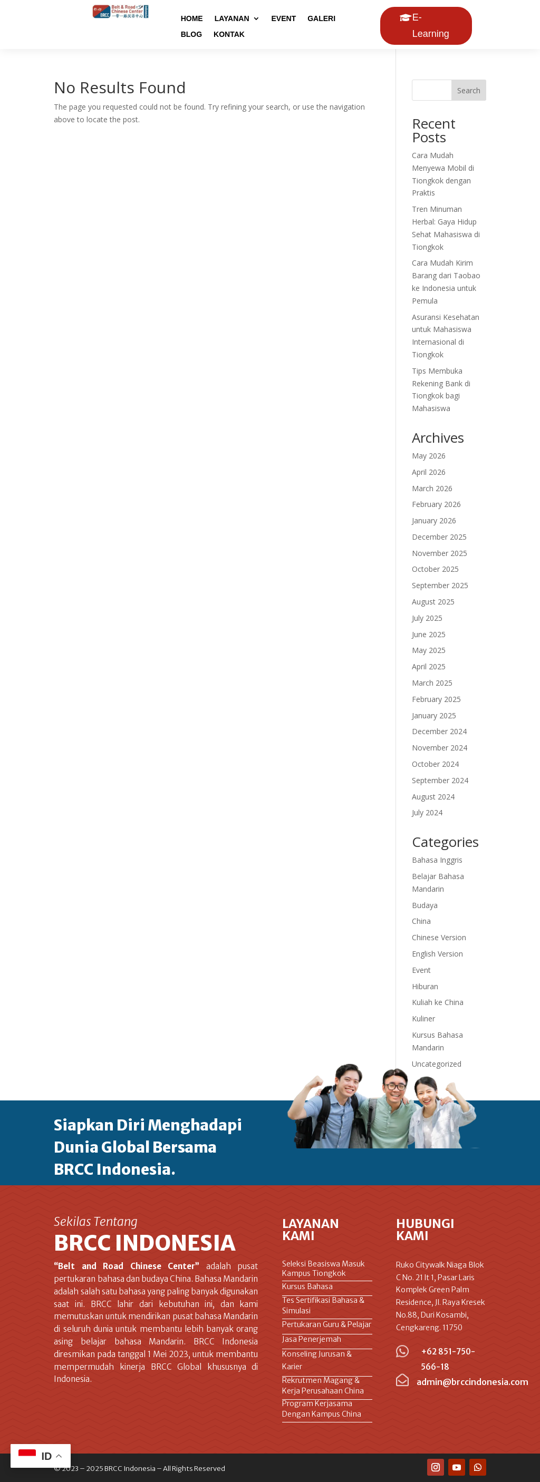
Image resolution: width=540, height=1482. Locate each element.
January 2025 (434, 715)
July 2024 (427, 812)
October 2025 (435, 569)
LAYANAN (232, 19)
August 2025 (433, 602)
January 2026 (434, 520)
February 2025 (436, 699)
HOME (192, 19)
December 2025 (439, 537)
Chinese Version (439, 937)
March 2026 (432, 488)
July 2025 (427, 618)
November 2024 (439, 748)
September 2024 (440, 780)
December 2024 (439, 731)
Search (468, 90)
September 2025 (440, 585)
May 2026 (429, 456)
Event (421, 970)
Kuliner (423, 1018)
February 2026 (436, 504)
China (421, 921)
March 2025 (432, 683)
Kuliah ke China (438, 1002)
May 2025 (429, 650)
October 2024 (435, 764)
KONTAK (229, 34)
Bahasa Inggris (437, 860)
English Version (437, 954)
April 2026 (429, 472)
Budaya (425, 905)
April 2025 (429, 666)
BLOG (191, 34)
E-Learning (430, 25)
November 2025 (439, 553)
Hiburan (425, 986)
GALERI (321, 19)
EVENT (284, 19)
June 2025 (429, 634)
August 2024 (433, 797)
